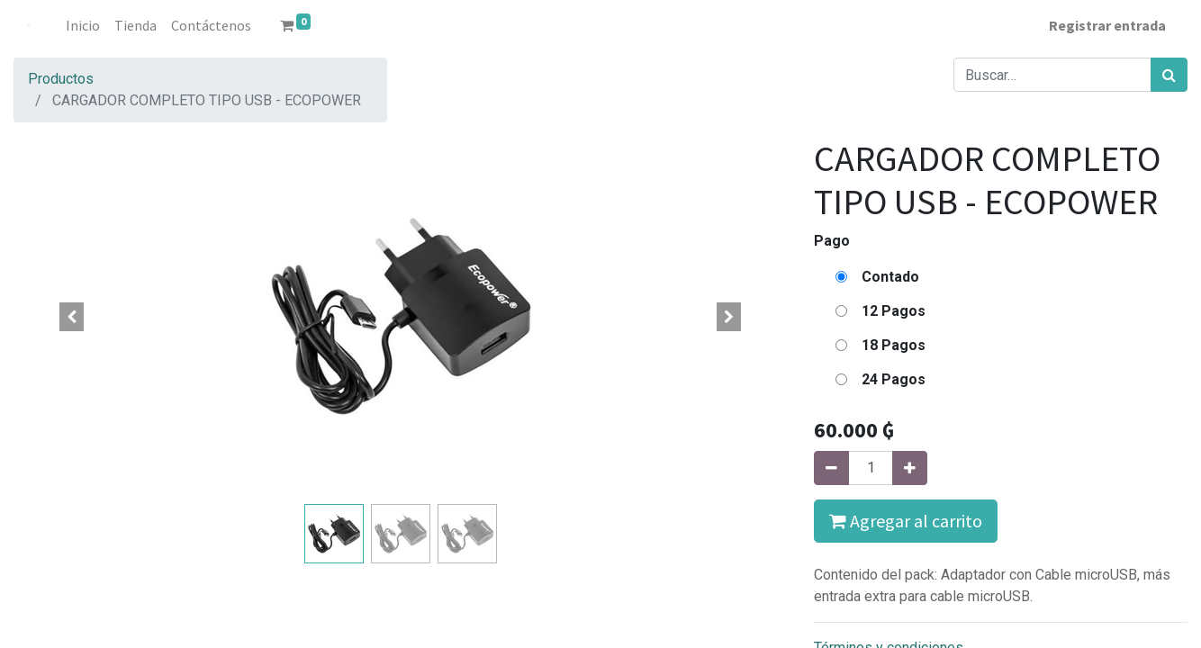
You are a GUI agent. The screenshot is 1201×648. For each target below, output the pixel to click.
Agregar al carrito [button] (905, 520)
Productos (61, 78)
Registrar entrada (1107, 25)
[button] (72, 317)
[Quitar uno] (831, 468)
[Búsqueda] (1169, 75)
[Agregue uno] (909, 468)
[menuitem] (83, 25)
